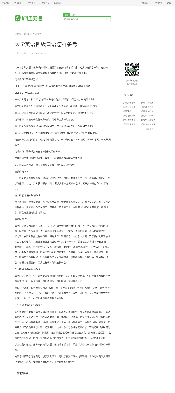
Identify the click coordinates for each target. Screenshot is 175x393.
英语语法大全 (129, 124)
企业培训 (57, 3)
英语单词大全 (147, 107)
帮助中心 (45, 3)
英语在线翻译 (129, 116)
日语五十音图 (129, 107)
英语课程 (127, 111)
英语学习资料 (147, 116)
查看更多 (149, 129)
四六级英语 (37, 34)
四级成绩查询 (129, 120)
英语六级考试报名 (131, 102)
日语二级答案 (147, 102)
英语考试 (27, 34)
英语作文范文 (147, 111)
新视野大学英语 (148, 120)
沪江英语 (18, 34)
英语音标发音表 (148, 124)
